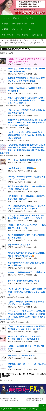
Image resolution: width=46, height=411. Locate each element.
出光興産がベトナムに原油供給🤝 (22, 168)
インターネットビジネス (11, 18)
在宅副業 (5, 24)
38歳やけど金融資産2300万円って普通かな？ (26, 272)
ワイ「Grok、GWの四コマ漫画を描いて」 (25, 160)
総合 (32, 24)
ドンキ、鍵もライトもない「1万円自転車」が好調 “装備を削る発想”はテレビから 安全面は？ (27, 292)
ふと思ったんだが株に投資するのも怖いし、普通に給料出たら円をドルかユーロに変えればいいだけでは (26, 135)
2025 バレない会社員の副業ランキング (21, 409)
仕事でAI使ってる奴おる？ (19, 245)
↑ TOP (42, 405)
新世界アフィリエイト (9, 380)
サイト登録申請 (22, 35)
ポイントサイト (29, 18)
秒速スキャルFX (6, 53)
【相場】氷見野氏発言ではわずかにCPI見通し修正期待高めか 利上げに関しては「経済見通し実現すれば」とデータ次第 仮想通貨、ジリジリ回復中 (33, 399)
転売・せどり (17, 29)
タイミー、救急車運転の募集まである (23, 281)
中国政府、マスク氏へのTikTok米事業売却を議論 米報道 (10, 399)
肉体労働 (5, 29)
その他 (28, 29)
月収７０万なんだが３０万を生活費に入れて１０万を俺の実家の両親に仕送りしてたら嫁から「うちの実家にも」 (26, 100)
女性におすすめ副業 (19, 24)
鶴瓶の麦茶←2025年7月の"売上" (21, 355)
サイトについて (7, 35)
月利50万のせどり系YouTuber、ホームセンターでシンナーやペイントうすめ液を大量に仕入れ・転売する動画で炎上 (27, 122)
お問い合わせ (37, 35)
